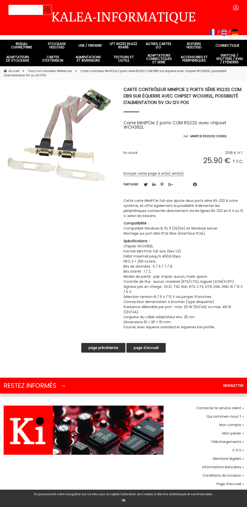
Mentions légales (227, 458)
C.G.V (236, 450)
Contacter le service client (218, 408)
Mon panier (231, 433)
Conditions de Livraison (222, 475)
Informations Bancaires (221, 467)
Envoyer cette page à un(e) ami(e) (154, 173)
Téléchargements (226, 441)
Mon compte (230, 424)
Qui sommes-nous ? (223, 416)
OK (123, 500)
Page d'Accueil (229, 483)
